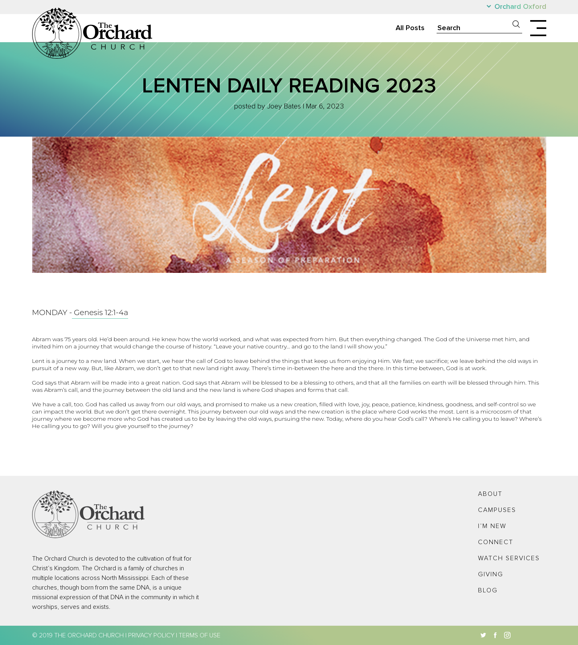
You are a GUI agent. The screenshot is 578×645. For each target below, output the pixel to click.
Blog (488, 590)
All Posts (410, 28)
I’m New (492, 526)
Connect (495, 542)
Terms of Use (200, 635)
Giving (490, 574)
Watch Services (509, 558)
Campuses (497, 510)
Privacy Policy (151, 635)
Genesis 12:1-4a (100, 312)
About (490, 494)
